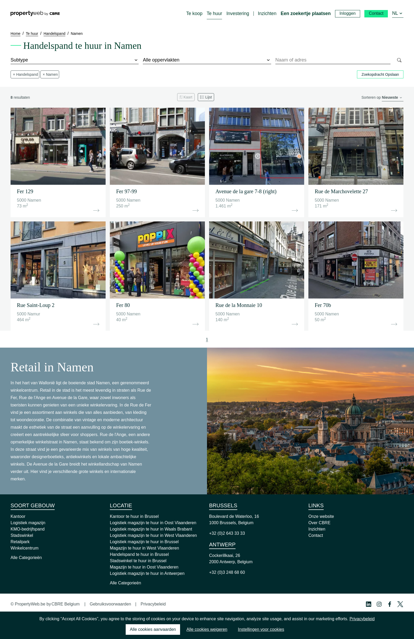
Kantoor (18, 516)
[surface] (207, 60)
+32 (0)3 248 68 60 (227, 572)
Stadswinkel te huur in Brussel (138, 560)
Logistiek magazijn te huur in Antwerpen (147, 573)
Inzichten (316, 529)
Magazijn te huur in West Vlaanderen (144, 548)
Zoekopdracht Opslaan (380, 74)
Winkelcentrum (25, 548)
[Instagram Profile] (379, 604)
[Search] (399, 60)
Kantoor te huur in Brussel (134, 516)
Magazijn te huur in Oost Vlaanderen (144, 567)
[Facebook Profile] (390, 604)
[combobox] (333, 60)
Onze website (321, 516)
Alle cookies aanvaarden (153, 629)
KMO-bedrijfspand (28, 529)
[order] (392, 97)
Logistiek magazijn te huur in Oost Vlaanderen (153, 522)
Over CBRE (319, 522)
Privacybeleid (153, 604)
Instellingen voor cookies (261, 629)
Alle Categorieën (26, 557)
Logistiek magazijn (28, 522)
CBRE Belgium (65, 604)
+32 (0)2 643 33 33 (227, 533)
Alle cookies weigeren (206, 629)
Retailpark (20, 541)
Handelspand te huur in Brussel (139, 554)
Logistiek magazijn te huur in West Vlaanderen (153, 535)
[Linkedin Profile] (368, 604)
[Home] (35, 13)
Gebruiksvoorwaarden (110, 604)
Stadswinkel (22, 535)
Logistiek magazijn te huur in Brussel (144, 541)
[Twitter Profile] (400, 604)
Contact (315, 535)
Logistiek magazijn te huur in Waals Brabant (151, 529)
